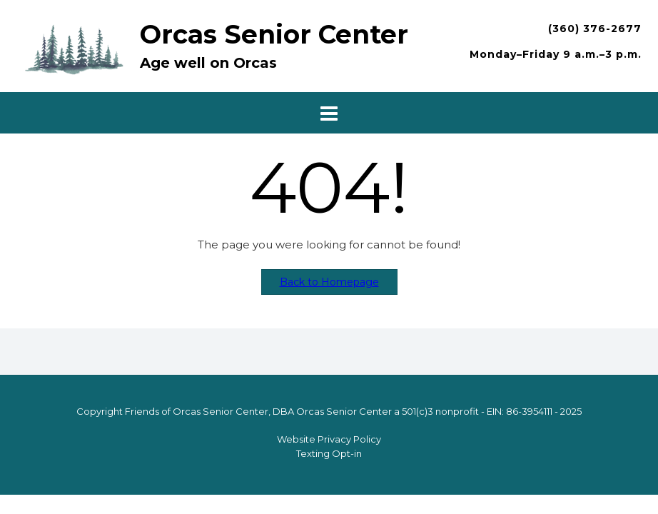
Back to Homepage (329, 282)
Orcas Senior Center (274, 34)
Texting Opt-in (329, 453)
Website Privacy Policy (329, 439)
